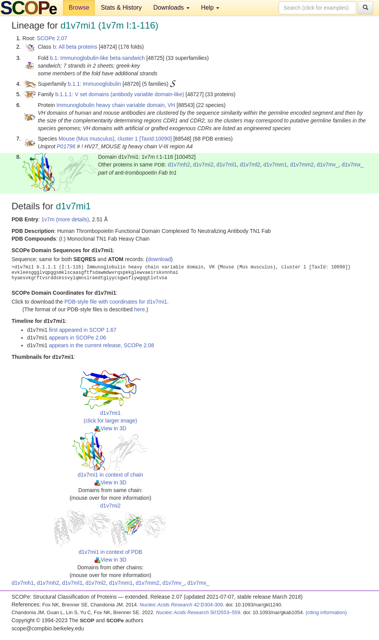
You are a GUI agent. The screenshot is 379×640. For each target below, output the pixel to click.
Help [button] (210, 7)
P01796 (66, 146)
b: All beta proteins (75, 47)
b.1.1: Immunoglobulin (94, 84)
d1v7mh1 (23, 583)
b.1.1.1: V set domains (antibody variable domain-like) (119, 94)
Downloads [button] (171, 7)
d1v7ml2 (250, 164)
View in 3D (111, 428)
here (139, 309)
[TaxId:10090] (155, 139)
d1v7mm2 (301, 164)
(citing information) (326, 612)
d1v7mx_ (353, 164)
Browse (79, 7)
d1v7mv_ (328, 164)
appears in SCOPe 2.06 (77, 337)
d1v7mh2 (179, 164)
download (159, 259)
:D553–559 (198, 612)
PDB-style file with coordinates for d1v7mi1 (115, 302)
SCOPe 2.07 (52, 38)
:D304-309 (181, 605)
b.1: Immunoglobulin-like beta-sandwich (97, 58)
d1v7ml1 (227, 164)
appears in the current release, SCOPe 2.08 (101, 345)
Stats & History (121, 7)
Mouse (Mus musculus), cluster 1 (98, 139)
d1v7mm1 (275, 164)
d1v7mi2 (203, 164)
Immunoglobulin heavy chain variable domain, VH (115, 105)
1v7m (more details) (65, 219)
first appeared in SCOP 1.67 (83, 330)
